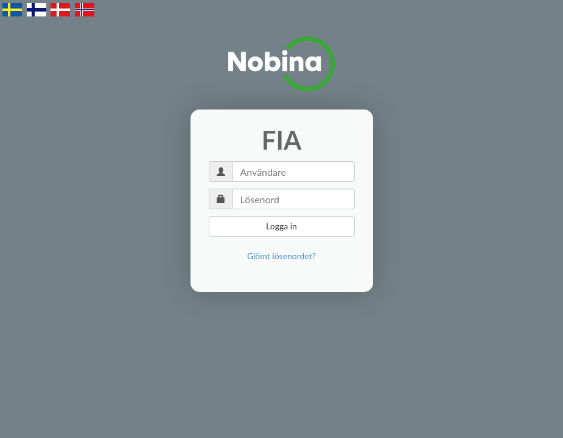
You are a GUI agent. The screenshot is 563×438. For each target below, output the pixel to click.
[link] (281, 256)
